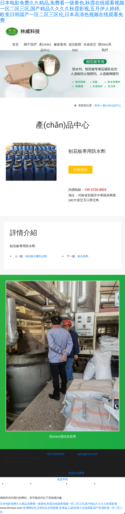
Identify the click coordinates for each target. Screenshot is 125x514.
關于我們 (30, 44)
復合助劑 (83, 256)
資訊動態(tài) (75, 45)
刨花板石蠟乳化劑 (36, 256)
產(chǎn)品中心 (45, 45)
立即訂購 (83, 177)
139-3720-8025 (55, 454)
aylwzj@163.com (87, 454)
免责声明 (62, 479)
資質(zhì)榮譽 (76, 473)
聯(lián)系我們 (104, 45)
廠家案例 (60, 44)
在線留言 (89, 44)
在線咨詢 (80, 170)
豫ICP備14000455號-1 (54, 473)
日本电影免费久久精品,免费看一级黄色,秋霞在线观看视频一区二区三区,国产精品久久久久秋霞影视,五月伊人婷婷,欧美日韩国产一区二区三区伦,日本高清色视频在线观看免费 (62, 11)
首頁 (15, 44)
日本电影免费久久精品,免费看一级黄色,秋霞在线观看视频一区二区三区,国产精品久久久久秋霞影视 (58, 503)
